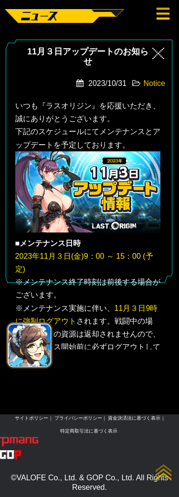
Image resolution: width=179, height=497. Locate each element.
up (164, 472)
